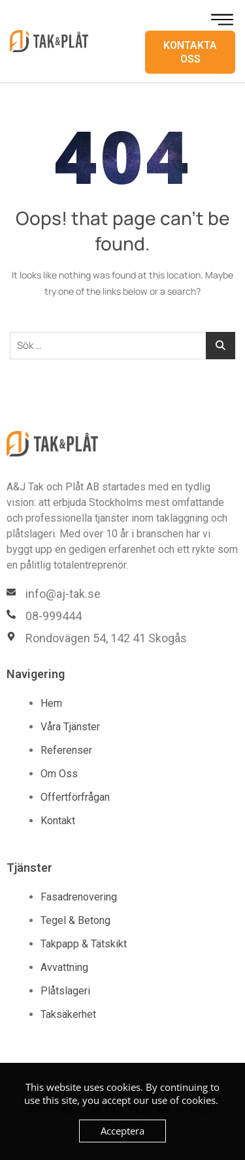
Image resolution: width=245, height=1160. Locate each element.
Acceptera (122, 1130)
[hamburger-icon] (222, 19)
